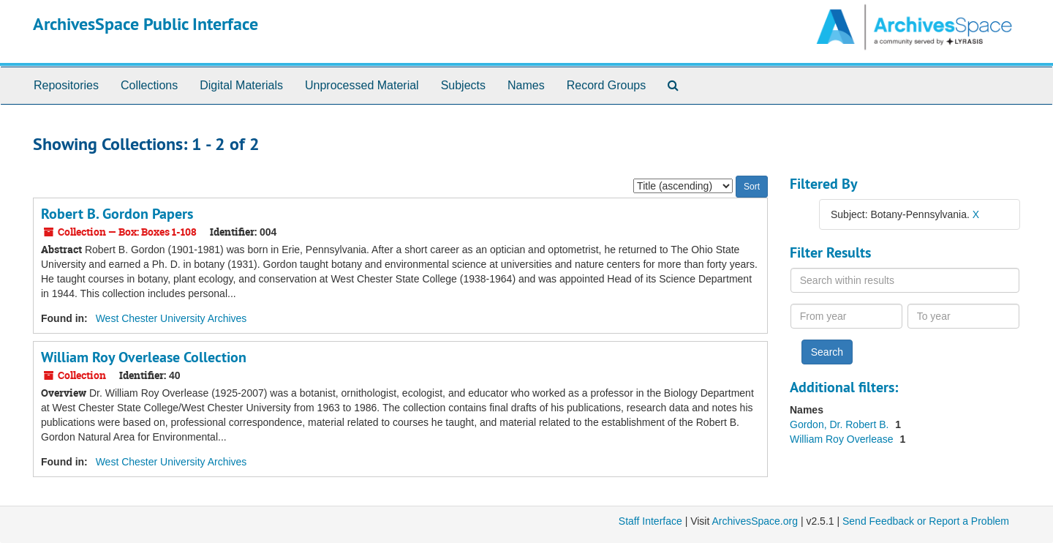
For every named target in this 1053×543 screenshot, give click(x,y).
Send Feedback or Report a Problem (925, 521)
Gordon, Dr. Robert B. (840, 424)
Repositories (66, 85)
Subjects (463, 85)
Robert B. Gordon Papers (117, 213)
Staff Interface (650, 521)
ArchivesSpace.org (755, 521)
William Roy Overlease (843, 439)
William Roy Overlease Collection (143, 357)
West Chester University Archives (171, 318)
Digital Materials (241, 85)
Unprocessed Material (362, 85)
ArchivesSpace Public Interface (145, 23)
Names (526, 85)
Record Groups (606, 85)
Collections (149, 85)
